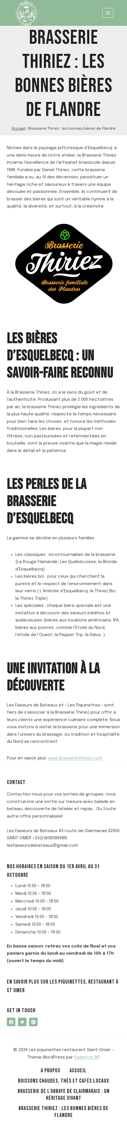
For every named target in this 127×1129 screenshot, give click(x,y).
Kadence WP (87, 1057)
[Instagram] (33, 1022)
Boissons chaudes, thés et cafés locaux (63, 1080)
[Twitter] (22, 1022)
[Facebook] (11, 1022)
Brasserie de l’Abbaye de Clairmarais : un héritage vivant (64, 1095)
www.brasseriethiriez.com (75, 758)
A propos (50, 1070)
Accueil (78, 1070)
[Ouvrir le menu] (107, 12)
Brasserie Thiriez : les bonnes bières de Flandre (63, 1112)
